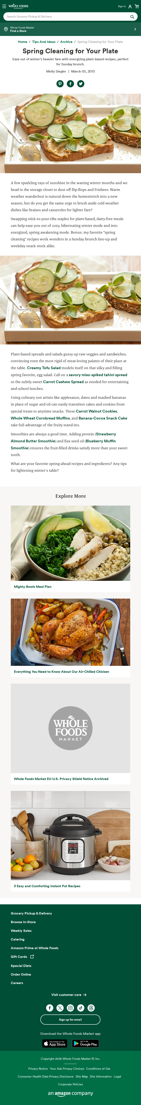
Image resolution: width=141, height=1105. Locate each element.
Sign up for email (70, 1019)
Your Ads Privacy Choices (67, 1069)
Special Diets (21, 965)
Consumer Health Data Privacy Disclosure (46, 1076)
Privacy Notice (38, 1069)
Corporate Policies (70, 1084)
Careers (17, 982)
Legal (117, 1076)
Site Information (101, 1076)
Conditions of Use (98, 1069)
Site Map (82, 1076)
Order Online (21, 974)
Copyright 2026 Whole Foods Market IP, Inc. (70, 1059)
